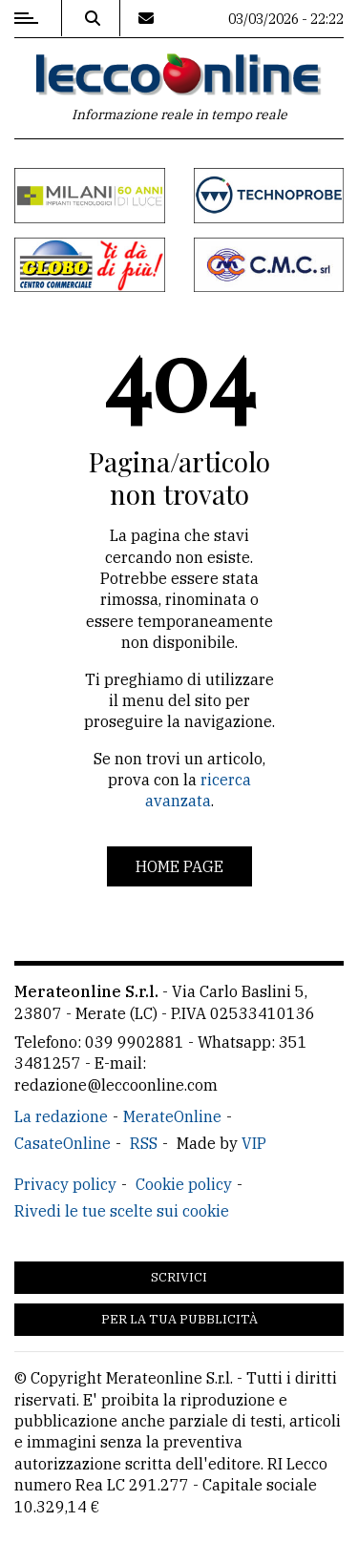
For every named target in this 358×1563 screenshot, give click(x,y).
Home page (179, 866)
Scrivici (179, 1277)
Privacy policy (65, 1184)
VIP (254, 1143)
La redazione (61, 1116)
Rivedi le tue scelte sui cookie (121, 1210)
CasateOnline (62, 1143)
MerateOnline (172, 1116)
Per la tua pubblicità (179, 1319)
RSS (144, 1143)
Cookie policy (184, 1184)
